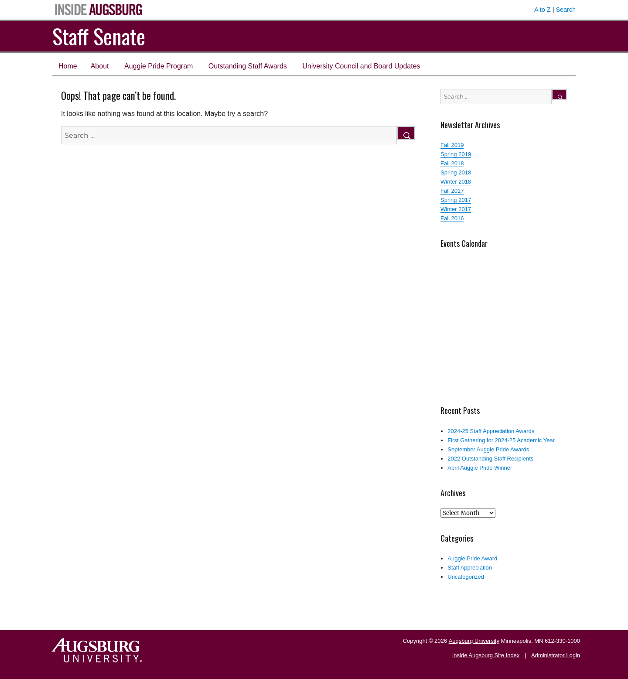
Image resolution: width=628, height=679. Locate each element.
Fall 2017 (452, 191)
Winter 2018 (455, 181)
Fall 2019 (452, 145)
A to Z (542, 9)
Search (566, 9)
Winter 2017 (455, 209)
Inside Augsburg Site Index (486, 655)
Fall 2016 (452, 218)
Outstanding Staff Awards (247, 66)
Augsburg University (474, 641)
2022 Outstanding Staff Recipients (490, 458)
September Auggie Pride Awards (488, 449)
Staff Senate (98, 35)
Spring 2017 (455, 200)
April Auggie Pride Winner (479, 467)
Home (67, 66)
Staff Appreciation (469, 567)
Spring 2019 (455, 154)
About (100, 66)
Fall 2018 (452, 163)
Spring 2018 (455, 172)
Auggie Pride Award (472, 558)
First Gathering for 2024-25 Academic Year (501, 440)
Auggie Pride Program (158, 66)
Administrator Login (555, 655)
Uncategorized (465, 576)
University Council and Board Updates (361, 66)
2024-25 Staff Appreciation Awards (490, 431)
